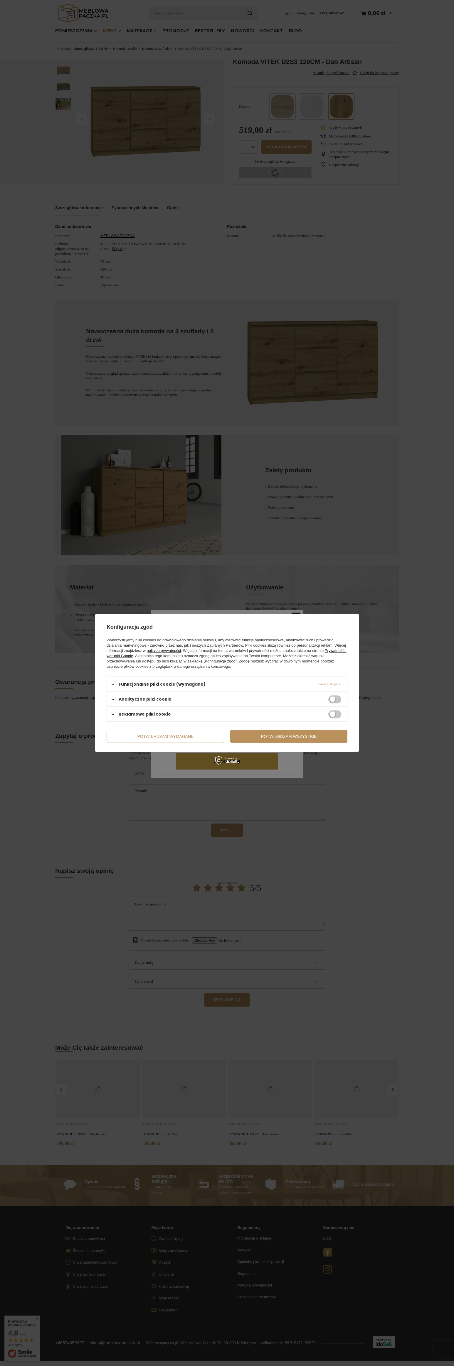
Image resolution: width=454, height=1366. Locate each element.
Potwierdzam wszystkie (289, 736)
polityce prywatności (164, 650)
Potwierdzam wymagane (165, 736)
